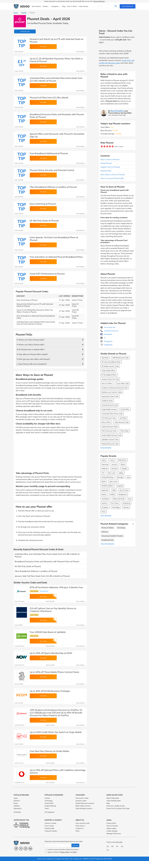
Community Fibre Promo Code (112, 414)
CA (108, 850)
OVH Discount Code (109, 418)
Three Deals (124, 431)
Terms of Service (99, 1)
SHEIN (112, 494)
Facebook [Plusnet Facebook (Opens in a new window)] (106, 334)
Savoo (16, 13)
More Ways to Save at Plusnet (112, 174)
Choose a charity (50, 823)
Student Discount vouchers (85, 803)
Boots (123, 464)
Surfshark (123, 418)
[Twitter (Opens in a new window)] (21, 848)
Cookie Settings (112, 831)
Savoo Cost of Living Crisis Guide (118, 808)
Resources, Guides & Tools (116, 806)
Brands (23, 13)
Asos (130, 499)
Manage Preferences (114, 834)
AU (122, 846)
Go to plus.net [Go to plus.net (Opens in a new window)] (107, 327)
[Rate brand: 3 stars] (107, 146)
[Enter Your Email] (58, 845)
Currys (112, 460)
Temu (103, 512)
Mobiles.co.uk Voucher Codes (112, 392)
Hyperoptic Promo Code (110, 396)
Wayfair (124, 469)
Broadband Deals (108, 540)
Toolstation (105, 499)
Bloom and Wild (118, 499)
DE (112, 846)
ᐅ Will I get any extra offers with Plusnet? (33, 359)
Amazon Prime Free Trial (110, 379)
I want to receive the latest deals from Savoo (62, 849)
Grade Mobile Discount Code (111, 435)
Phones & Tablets (108, 528)
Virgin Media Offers (108, 371)
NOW (104, 481)
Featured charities (51, 831)
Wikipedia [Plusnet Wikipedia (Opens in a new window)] (106, 345)
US (108, 846)
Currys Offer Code (122, 383)
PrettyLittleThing (107, 477)
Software (105, 532)
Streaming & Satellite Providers (112, 536)
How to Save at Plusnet (109, 159)
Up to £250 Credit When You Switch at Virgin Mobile (56, 732)
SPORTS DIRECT (108, 486)
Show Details (81, 51)
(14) (24, 31)
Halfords (105, 469)
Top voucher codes (82, 798)
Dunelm (126, 507)
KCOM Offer (125, 409)
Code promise (34, 591)
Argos (104, 460)
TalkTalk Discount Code (120, 358)
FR (117, 846)
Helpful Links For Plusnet (110, 167)
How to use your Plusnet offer (112, 178)
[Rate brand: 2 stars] (104, 146)
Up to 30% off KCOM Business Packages (50, 691)
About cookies (111, 828)
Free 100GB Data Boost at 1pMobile (48, 632)
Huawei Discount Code (110, 405)
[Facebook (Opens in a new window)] (16, 848)
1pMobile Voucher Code (110, 439)
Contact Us (79, 828)
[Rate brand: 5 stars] (112, 146)
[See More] (132, 524)
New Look (111, 473)
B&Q (114, 490)
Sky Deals (105, 358)
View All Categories (107, 544)
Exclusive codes (81, 801)
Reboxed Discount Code (110, 444)
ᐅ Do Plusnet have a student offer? (31, 349)
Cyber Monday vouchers (84, 808)
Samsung (105, 464)
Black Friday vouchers (83, 806)
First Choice (115, 503)
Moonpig (120, 477)
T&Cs (75, 852)
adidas (121, 473)
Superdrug (126, 503)
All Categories (49, 812)
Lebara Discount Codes (110, 427)
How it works (49, 826)
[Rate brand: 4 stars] (110, 146)
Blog (108, 803)
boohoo (104, 503)
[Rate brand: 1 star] (101, 146)
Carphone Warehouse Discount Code (115, 388)
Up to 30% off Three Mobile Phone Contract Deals (54, 672)
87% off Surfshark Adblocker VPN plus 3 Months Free (56, 587)
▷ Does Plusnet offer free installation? (32, 364)
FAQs (77, 831)
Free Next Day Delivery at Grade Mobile (49, 751)
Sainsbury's (18, 808)
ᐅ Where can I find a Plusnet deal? (30, 340)
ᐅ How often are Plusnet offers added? (32, 354)
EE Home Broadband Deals (111, 362)
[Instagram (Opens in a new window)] (25, 848)
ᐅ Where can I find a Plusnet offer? (30, 345)
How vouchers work (82, 823)
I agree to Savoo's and (61, 852)
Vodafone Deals (107, 401)
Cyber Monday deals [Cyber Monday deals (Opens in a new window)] (114, 801)
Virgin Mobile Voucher (109, 409)
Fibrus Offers (106, 422)
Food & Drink (49, 803)
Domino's (114, 469)
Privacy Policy (111, 823)
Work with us (80, 826)
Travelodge (116, 507)
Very (128, 477)
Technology (121, 528)
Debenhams (122, 460)
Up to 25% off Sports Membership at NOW (51, 653)
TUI (103, 473)
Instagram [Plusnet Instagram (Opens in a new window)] (106, 341)
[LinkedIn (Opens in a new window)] (30, 848)
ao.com (114, 464)
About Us (80, 820)
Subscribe (75, 845)
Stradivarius (122, 494)
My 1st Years (124, 490)
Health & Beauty (50, 806)
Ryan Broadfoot (117, 111)
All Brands (17, 812)
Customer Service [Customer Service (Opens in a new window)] (109, 331)
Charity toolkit (49, 828)
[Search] (107, 6)
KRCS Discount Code (109, 431)
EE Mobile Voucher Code (110, 366)
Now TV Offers (107, 383)
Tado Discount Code (122, 422)
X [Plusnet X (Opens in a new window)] (102, 338)
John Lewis (113, 481)
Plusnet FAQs (105, 171)
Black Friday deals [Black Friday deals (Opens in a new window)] (113, 798)
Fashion (47, 798)
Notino (104, 494)
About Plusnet (106, 163)
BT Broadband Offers (109, 375)
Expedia (120, 486)
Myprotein (105, 490)
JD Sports (105, 507)
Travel (47, 808)
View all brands (105, 448)
